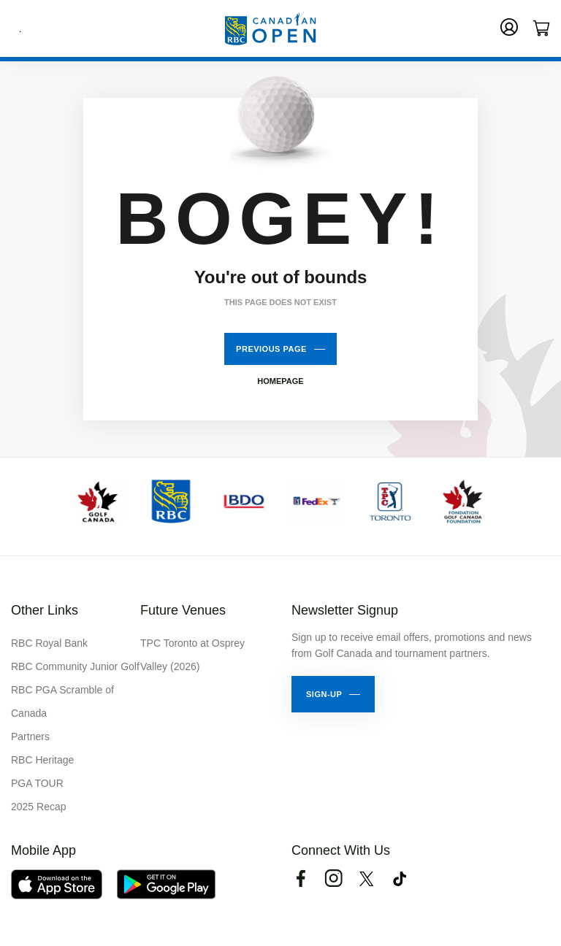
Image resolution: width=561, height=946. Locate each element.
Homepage (280, 381)
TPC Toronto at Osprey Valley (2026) (192, 654)
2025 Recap (38, 806)
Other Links (44, 610)
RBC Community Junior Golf (75, 666)
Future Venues (183, 610)
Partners (30, 736)
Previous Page (271, 349)
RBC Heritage (42, 760)
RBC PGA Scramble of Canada (62, 701)
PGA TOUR (37, 783)
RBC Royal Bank (49, 643)
